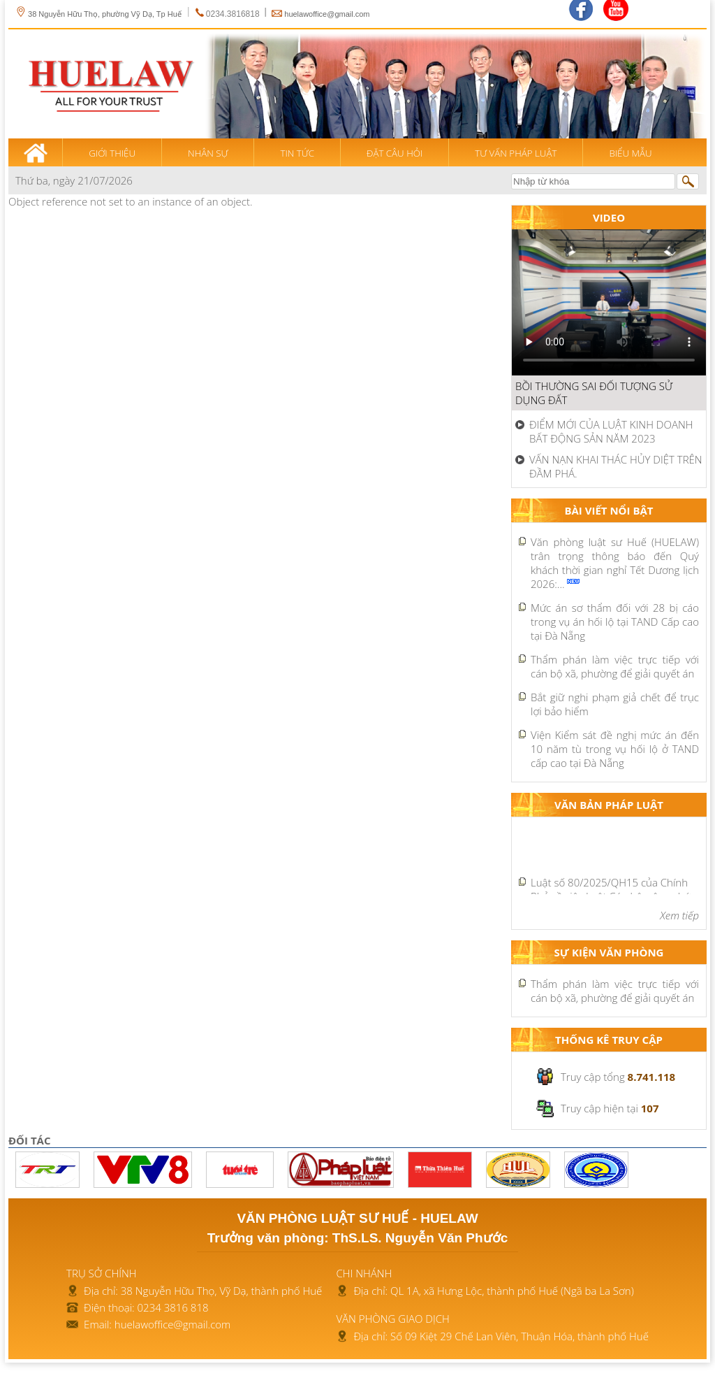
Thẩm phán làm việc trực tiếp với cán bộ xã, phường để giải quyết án (615, 666)
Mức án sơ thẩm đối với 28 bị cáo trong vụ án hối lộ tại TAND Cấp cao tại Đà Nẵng (615, 622)
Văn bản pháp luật (608, 805)
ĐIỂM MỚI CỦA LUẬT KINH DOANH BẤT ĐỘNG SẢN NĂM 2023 (611, 431)
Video (609, 217)
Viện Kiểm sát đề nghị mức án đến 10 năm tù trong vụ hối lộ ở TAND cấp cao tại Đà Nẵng (615, 749)
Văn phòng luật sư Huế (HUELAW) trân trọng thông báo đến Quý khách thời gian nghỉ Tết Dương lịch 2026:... (615, 563)
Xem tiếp (679, 915)
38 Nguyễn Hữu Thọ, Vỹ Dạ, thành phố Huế (222, 1291)
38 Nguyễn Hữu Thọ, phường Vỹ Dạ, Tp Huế (98, 14)
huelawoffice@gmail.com (326, 14)
